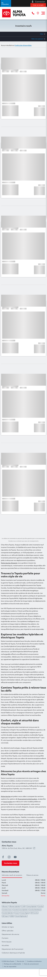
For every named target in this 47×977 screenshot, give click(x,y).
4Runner (5, 906)
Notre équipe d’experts (9, 563)
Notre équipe (6, 796)
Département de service (10, 934)
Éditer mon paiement (37, 39)
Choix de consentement (31, 964)
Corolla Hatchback (35, 909)
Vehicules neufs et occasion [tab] (12, 875)
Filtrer (41, 34)
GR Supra (5, 916)
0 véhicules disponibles (23, 45)
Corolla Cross (6, 909)
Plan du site (20, 961)
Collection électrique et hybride (13, 953)
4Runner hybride (14, 906)
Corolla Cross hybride (20, 909)
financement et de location (27, 799)
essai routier (7, 801)
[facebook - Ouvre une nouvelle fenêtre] (3, 857)
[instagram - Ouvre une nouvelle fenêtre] (9, 857)
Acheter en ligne (8, 927)
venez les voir (26, 825)
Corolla (40, 906)
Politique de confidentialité (12, 964)
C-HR (23, 906)
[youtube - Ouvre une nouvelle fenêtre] (15, 857)
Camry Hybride (31, 906)
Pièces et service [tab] (32, 875)
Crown (16, 913)
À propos (5, 938)
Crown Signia (25, 913)
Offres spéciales (7, 930)
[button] (5, 3)
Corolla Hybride (7, 913)
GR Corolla (34, 913)
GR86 (12, 916)
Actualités (5, 945)
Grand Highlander (21, 916)
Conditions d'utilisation (34, 961)
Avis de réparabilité (10, 966)
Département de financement (12, 949)
